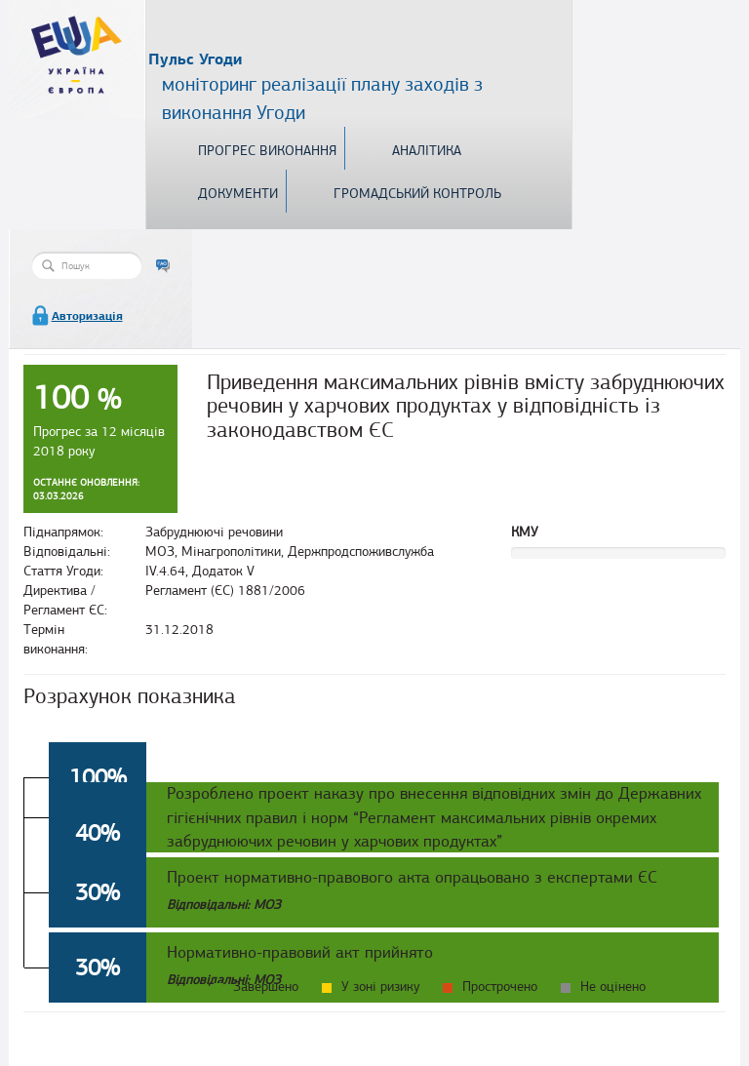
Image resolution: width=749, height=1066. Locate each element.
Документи (238, 193)
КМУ (524, 532)
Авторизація (87, 316)
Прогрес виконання (267, 150)
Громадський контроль (417, 193)
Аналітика (426, 150)
